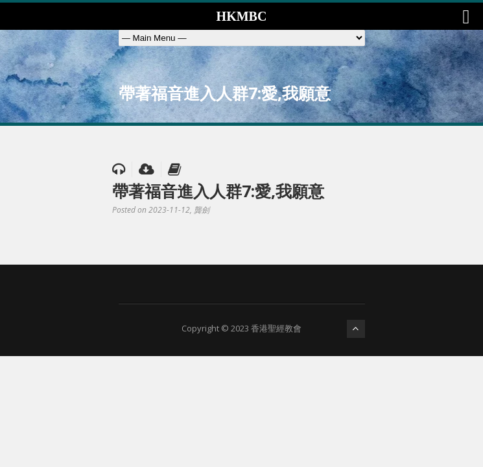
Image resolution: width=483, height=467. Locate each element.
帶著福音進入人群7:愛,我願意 (218, 191)
